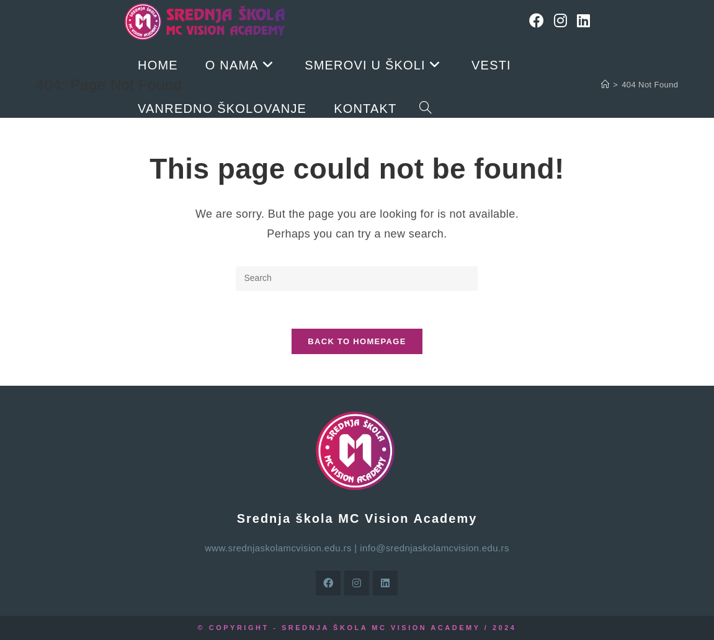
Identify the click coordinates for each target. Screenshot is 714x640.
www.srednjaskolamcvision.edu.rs (278, 548)
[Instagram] (560, 21)
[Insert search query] (357, 278)
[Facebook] (536, 21)
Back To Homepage (357, 341)
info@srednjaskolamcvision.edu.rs (434, 548)
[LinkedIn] (583, 21)
